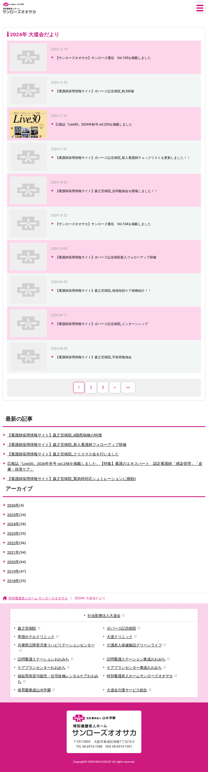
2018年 (16, 581)
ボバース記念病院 (121, 628)
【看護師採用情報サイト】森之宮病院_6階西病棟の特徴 (54, 435)
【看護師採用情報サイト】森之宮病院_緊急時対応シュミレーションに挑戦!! (71, 479)
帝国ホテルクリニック (36, 637)
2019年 (16, 571)
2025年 (16, 515)
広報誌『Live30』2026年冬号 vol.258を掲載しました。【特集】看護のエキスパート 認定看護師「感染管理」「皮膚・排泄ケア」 (104, 466)
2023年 (16, 533)
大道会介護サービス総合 (127, 690)
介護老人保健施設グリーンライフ (134, 645)
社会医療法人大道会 (104, 615)
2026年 (15, 505)
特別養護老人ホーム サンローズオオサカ (38, 598)
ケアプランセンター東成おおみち (134, 667)
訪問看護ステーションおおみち (43, 659)
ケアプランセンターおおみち (41, 667)
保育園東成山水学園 (34, 690)
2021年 (16, 552)
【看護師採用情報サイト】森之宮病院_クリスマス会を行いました (63, 454)
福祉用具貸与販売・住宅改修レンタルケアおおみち (58, 679)
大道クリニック (119, 637)
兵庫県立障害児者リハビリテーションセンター (56, 645)
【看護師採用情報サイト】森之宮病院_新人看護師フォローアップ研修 (66, 444)
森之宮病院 (27, 628)
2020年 (16, 562)
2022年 (16, 543)
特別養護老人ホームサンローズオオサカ (140, 676)
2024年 (16, 524)
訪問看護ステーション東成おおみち (136, 659)
